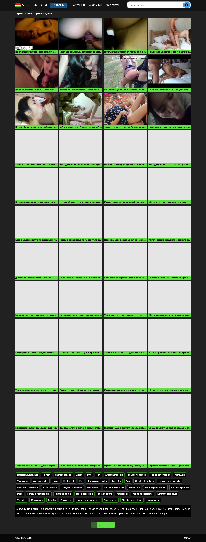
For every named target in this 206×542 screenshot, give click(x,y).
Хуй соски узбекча (114, 475)
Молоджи (180, 475)
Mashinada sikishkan (132, 500)
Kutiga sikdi (122, 494)
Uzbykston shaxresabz (170, 481)
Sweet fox (116, 481)
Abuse (79, 475)
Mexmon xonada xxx (114, 487)
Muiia (19, 494)
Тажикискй (22, 481)
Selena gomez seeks (97, 481)
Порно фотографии (160, 475)
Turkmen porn (105, 494)
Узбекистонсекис (84, 494)
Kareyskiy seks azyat (167, 494)
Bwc (89, 475)
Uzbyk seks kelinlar (144, 481)
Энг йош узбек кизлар (155, 487)
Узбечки (79, 5)
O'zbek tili (113, 5)
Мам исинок (37, 500)
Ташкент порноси (137, 475)
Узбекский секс (23, 538)
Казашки (95, 5)
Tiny (98, 475)
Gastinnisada (93, 487)
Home (56, 481)
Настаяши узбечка (180, 487)
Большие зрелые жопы (38, 494)
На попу (46, 475)
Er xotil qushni (50, 487)
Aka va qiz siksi (40, 481)
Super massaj (110, 500)
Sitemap (187, 538)
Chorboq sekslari (63, 475)
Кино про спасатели (142, 494)
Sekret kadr (134, 487)
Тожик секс (66, 500)
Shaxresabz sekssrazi (27, 487)
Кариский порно (63, 494)
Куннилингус (153, 500)
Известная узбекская (27, 475)
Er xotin (52, 500)
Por (81, 481)
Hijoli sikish (68, 481)
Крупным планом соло (88, 500)
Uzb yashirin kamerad (71, 487)
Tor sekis (21, 500)
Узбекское (41, 5)
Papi (128, 481)
